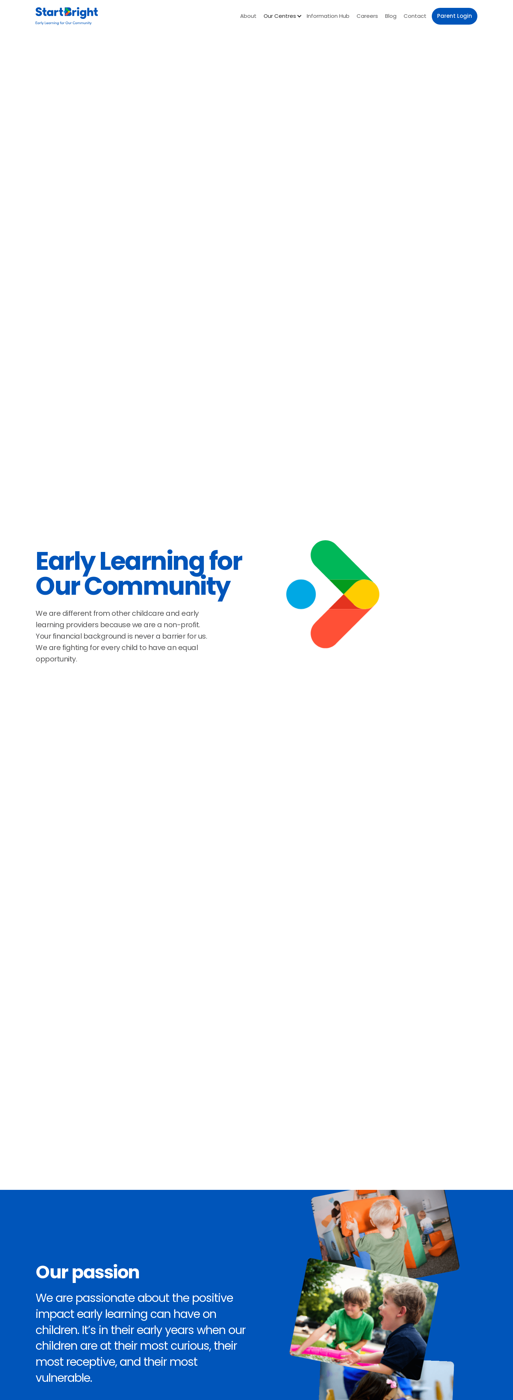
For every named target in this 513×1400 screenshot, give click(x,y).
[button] (281, 16)
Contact (415, 16)
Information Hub (328, 16)
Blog (391, 16)
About (248, 16)
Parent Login (454, 16)
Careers (367, 16)
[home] (67, 16)
